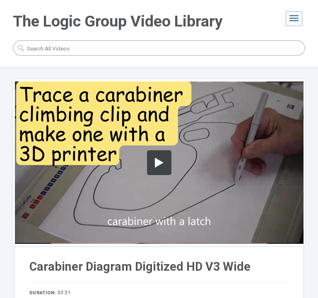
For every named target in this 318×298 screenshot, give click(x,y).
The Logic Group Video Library (118, 21)
